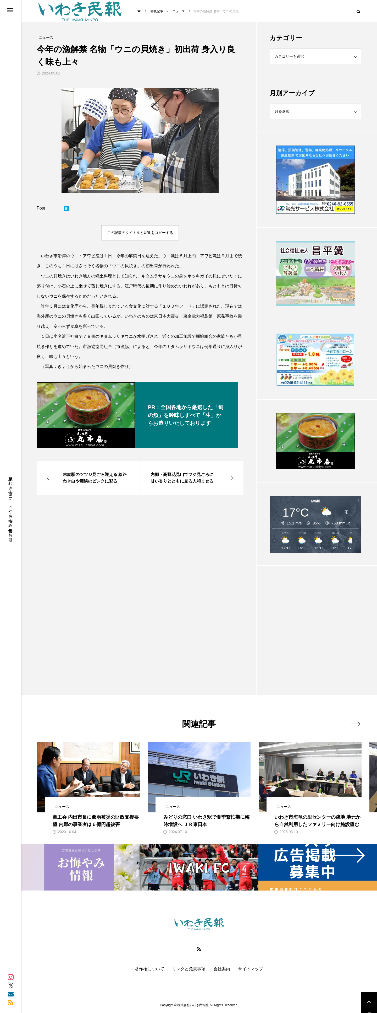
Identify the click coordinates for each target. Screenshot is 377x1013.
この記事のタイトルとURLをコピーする (140, 233)
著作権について (149, 969)
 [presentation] (355, 723)
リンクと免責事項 (189, 969)
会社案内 (221, 969)
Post (41, 208)
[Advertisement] (315, 617)
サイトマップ (250, 969)
